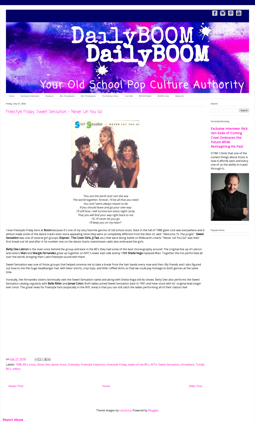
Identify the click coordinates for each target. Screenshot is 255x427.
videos (16, 369)
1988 (18, 364)
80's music (29, 364)
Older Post (195, 386)
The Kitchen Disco (110, 96)
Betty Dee (43, 364)
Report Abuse (13, 419)
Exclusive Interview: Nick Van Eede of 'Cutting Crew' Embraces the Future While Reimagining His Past (229, 137)
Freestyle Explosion (93, 364)
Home (11, 96)
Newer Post (15, 386)
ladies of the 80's (138, 364)
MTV (154, 364)
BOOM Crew (163, 96)
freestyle (73, 364)
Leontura (125, 410)
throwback (187, 364)
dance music (59, 364)
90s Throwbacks (88, 96)
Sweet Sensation (168, 364)
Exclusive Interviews (30, 96)
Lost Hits (129, 96)
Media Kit (179, 96)
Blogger (153, 410)
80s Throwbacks (67, 96)
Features (49, 96)
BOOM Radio (145, 96)
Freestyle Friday (117, 364)
